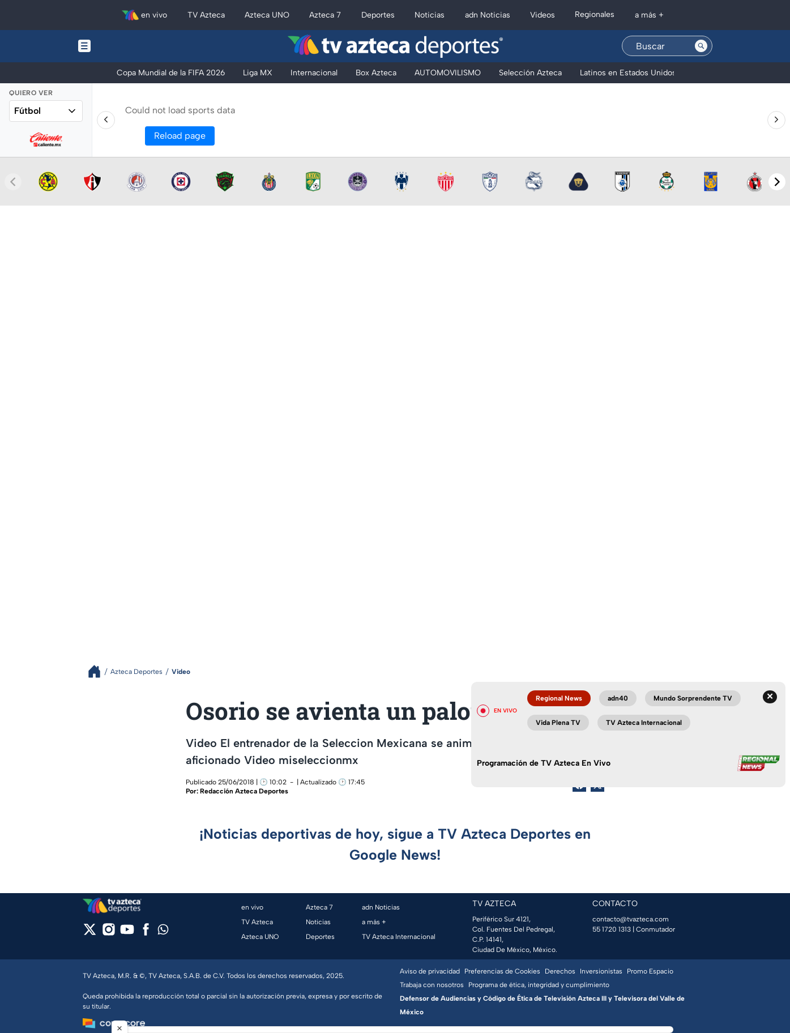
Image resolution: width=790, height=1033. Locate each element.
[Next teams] (776, 181)
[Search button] (701, 46)
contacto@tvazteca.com (630, 919)
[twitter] (90, 933)
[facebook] (146, 933)
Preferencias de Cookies (502, 971)
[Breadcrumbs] (98, 671)
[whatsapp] (163, 932)
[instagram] (108, 933)
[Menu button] (123, 46)
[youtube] (127, 933)
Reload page (180, 135)
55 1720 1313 (611, 929)
